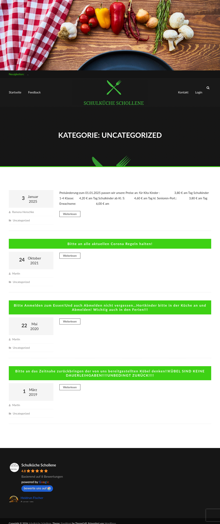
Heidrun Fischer (32, 493)
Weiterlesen (70, 210)
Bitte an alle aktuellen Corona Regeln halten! (110, 240)
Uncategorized (22, 217)
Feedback (34, 90)
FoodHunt (66, 518)
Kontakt (183, 90)
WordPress (110, 518)
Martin (16, 270)
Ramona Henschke (23, 208)
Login (198, 90)
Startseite (15, 90)
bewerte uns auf (37, 484)
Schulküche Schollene (38, 460)
